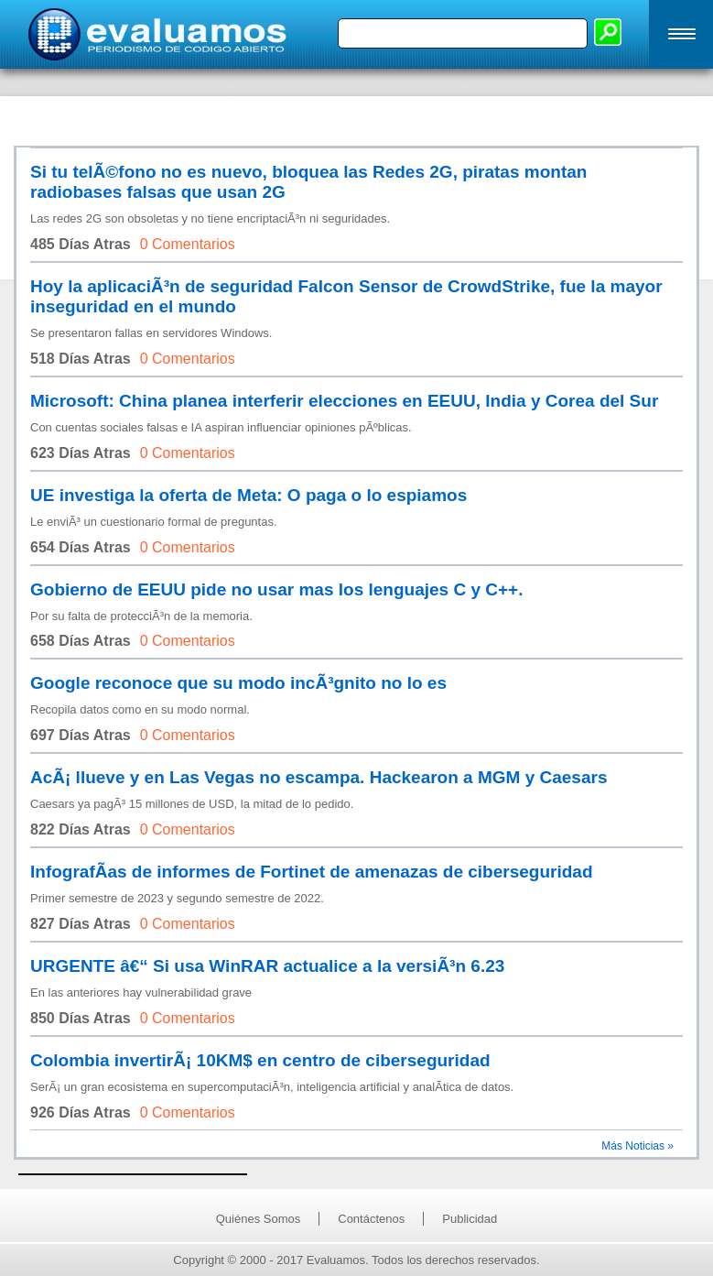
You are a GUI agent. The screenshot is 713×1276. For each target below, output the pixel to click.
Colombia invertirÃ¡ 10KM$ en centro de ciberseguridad (260, 1060)
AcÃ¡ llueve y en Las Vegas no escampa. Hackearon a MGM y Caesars (318, 777)
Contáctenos (371, 1219)
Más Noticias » (637, 1146)
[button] (681, 34)
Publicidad (469, 1219)
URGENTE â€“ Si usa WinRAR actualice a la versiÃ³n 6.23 (267, 966)
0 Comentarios (187, 244)
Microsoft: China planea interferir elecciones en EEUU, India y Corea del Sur (344, 400)
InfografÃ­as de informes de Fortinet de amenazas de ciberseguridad (311, 871)
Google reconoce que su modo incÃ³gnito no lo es (238, 683)
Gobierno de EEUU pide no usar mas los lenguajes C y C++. (276, 589)
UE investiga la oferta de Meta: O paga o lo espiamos (248, 495)
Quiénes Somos (258, 1219)
